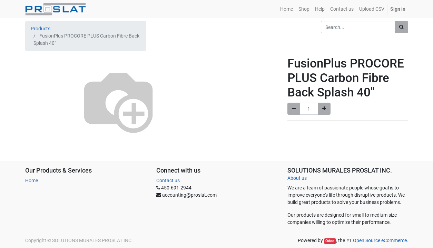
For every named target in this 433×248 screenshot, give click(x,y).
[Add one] (324, 109)
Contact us (168, 180)
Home (31, 180)
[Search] (401, 27)
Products (40, 28)
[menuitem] (286, 9)
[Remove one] (293, 109)
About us (297, 178)
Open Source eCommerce (380, 240)
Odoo (329, 241)
